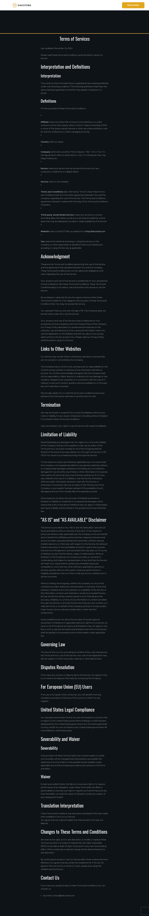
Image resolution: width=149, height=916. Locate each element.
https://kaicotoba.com (95, 231)
